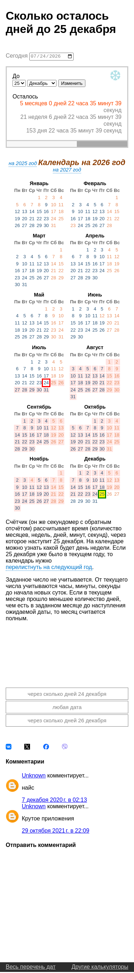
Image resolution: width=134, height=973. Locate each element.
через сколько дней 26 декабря (67, 721)
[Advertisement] (67, 649)
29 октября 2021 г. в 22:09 (55, 832)
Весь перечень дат (30, 968)
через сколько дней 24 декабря (67, 695)
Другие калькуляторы (99, 968)
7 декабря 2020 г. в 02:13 (54, 801)
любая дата (67, 708)
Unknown (34, 777)
